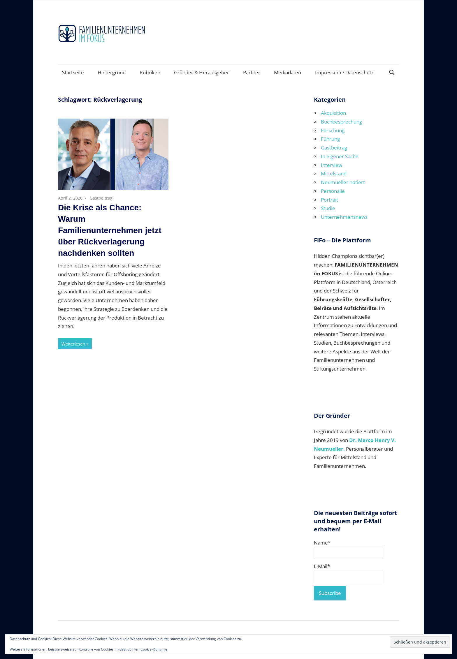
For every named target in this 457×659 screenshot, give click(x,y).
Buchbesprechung (341, 121)
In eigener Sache (339, 156)
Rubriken (150, 72)
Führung (330, 138)
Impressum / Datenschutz (344, 72)
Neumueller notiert (343, 182)
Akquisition (333, 113)
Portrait (329, 199)
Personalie (333, 191)
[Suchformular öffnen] (392, 72)
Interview (331, 165)
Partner (251, 72)
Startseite (73, 72)
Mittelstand (334, 173)
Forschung (332, 130)
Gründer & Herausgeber (201, 72)
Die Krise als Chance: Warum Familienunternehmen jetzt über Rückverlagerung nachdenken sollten (109, 230)
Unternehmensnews (344, 217)
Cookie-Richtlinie (153, 649)
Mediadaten (287, 72)
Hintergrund (112, 72)
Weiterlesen (73, 344)
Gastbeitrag (101, 198)
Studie (328, 208)
